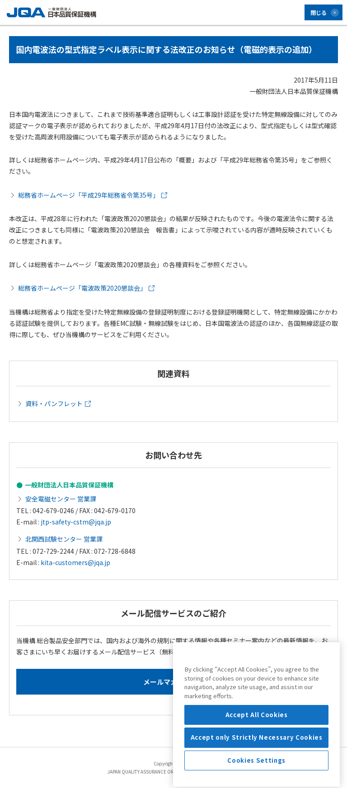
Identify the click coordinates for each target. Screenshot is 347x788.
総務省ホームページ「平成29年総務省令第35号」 (92, 194)
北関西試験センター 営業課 (64, 538)
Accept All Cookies (256, 747)
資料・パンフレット (58, 403)
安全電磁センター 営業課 (60, 498)
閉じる (318, 12)
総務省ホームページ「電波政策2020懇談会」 (86, 287)
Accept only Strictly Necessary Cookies (257, 770)
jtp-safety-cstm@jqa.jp (76, 521)
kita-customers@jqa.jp (75, 562)
